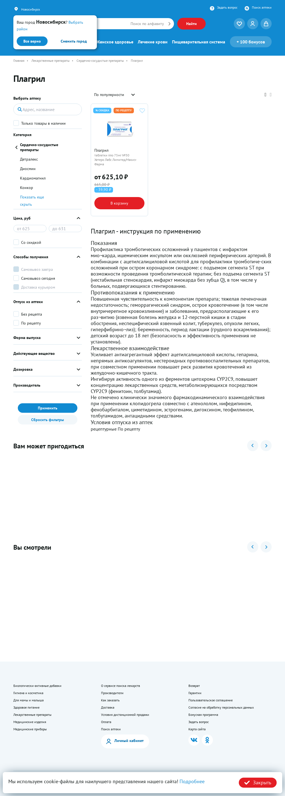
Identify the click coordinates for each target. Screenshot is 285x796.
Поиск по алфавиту (147, 23)
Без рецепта (31, 314)
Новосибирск (30, 9)
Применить (47, 408)
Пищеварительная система (198, 41)
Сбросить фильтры (47, 419)
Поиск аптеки (262, 7)
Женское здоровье (114, 41)
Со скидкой (31, 242)
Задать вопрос (227, 7)
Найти (191, 23)
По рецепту (31, 323)
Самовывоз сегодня (38, 278)
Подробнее (192, 781)
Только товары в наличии (43, 123)
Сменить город (74, 41)
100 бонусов (251, 42)
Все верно (32, 41)
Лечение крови (153, 41)
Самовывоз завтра (37, 269)
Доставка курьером (38, 287)
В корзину (119, 203)
